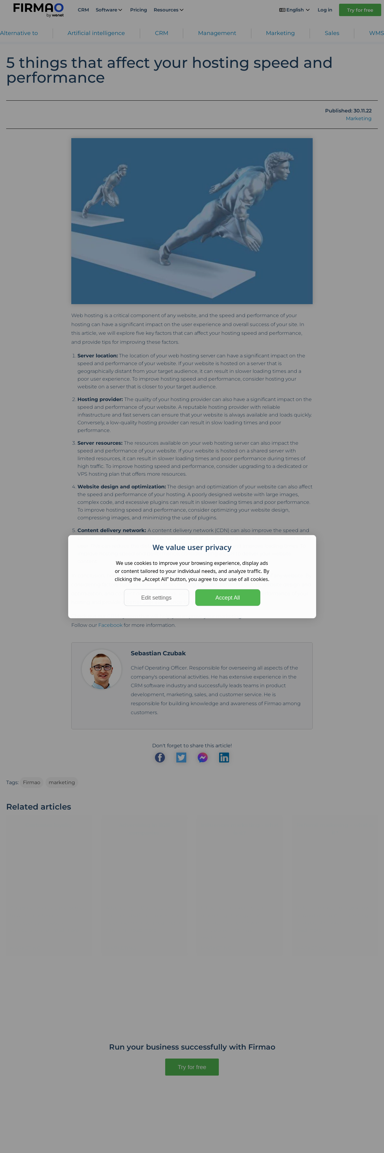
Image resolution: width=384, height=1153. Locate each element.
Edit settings (156, 597)
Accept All (227, 597)
